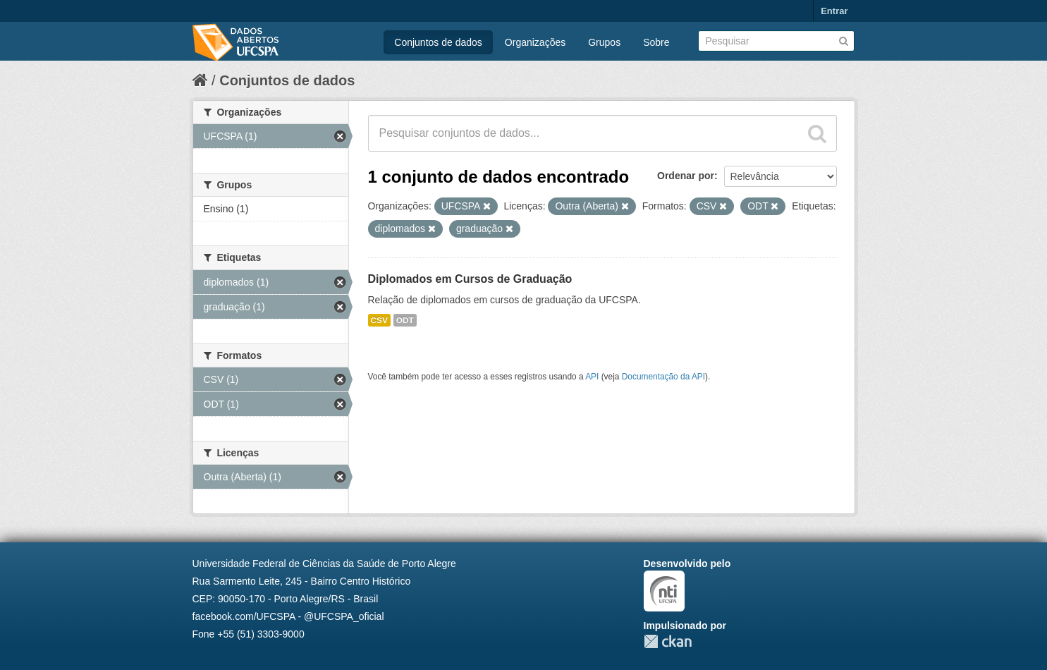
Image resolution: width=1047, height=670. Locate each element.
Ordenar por (685, 175)
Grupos (604, 42)
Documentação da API (663, 377)
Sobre (656, 42)
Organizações (535, 42)
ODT (405, 320)
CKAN (668, 641)
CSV (379, 320)
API (592, 377)
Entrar (834, 11)
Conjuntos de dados (438, 42)
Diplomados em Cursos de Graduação (470, 279)
